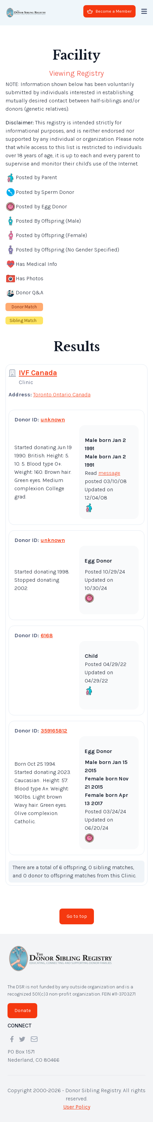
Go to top (77, 916)
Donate (22, 1010)
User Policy (76, 1106)
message (109, 473)
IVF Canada (38, 372)
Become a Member (109, 11)
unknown (53, 419)
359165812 (54, 730)
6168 (47, 635)
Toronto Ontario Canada (62, 394)
